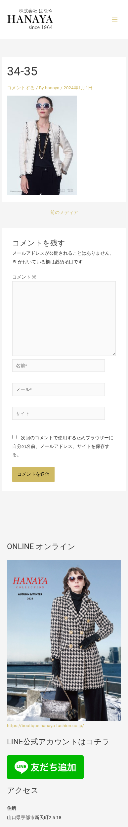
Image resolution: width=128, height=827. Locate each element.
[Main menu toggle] (115, 19)
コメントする (21, 87)
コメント (24, 277)
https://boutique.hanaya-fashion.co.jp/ (45, 725)
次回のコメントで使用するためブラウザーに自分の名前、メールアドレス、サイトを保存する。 (62, 446)
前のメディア (64, 212)
